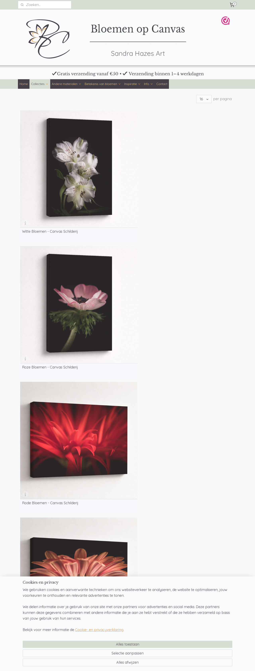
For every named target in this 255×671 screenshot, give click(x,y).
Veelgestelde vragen (121, 600)
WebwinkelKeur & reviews (212, 609)
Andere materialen (66, 84)
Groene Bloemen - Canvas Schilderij (154, 234)
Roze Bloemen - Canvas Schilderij (97, 166)
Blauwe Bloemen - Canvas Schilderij (208, 234)
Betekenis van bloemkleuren (38, 609)
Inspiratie (132, 84)
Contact (161, 84)
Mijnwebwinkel (171, 663)
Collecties (40, 84)
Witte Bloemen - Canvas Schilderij (42, 166)
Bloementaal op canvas (36, 600)
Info (148, 84)
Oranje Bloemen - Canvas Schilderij (208, 166)
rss (124, 663)
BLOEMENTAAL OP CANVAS (46, 419)
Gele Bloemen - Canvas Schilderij (96, 234)
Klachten (201, 605)
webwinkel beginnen (138, 663)
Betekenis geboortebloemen (38, 614)
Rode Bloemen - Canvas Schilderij (152, 166)
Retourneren (203, 601)
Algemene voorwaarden (211, 592)
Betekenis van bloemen (103, 84)
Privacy (200, 596)
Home (24, 84)
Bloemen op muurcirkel (79, 587)
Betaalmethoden (119, 591)
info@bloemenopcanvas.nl (169, 591)
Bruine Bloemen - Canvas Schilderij (43, 234)
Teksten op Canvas (164, 614)
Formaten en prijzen (121, 587)
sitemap (117, 663)
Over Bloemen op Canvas (125, 605)
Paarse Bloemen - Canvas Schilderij (44, 303)
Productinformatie (120, 596)
